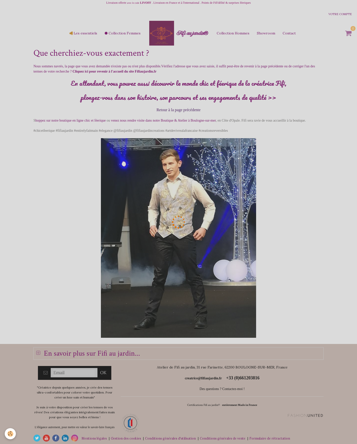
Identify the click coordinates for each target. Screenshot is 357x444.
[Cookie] (10, 433)
